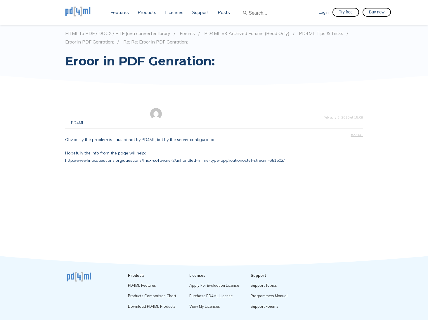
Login (324, 12)
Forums (187, 33)
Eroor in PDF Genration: (89, 42)
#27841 (357, 135)
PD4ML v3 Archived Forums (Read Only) (247, 33)
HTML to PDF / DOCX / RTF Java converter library (117, 33)
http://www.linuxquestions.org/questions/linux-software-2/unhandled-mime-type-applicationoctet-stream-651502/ (175, 160)
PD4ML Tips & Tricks (321, 33)
